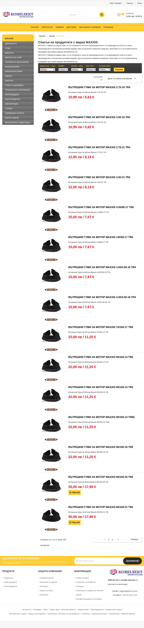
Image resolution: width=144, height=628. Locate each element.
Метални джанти (68, 609)
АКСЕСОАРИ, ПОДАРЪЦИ (17, 122)
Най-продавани (10, 586)
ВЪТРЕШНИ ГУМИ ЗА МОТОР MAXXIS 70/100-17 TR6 (100, 327)
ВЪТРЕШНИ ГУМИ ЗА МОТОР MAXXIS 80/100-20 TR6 (100, 477)
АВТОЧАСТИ (11, 43)
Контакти (44, 586)
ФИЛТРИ (9, 81)
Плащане (80, 586)
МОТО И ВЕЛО (12, 118)
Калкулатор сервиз (114, 609)
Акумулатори (82, 609)
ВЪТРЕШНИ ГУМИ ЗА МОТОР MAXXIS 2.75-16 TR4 (99, 87)
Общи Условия (82, 578)
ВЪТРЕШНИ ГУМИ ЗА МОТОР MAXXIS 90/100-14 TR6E (101, 417)
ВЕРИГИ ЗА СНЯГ (13, 57)
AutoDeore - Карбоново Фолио (94, 614)
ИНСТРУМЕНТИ (12, 99)
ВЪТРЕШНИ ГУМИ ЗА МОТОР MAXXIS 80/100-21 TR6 (100, 507)
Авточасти (26, 609)
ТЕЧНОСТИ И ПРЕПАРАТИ (17, 90)
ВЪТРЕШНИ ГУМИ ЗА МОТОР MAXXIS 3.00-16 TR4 (99, 117)
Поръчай (76, 492)
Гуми (45, 609)
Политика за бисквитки (86, 582)
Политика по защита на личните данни (90, 592)
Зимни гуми (54, 609)
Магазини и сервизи (48, 582)
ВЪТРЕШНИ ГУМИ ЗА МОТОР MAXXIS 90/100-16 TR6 (100, 447)
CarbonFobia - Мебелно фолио (122, 614)
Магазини (44, 595)
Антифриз (37, 609)
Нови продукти (10, 582)
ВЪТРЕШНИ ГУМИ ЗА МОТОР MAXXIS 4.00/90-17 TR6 (101, 207)
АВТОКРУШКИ (11, 104)
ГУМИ (7, 48)
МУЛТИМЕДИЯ (12, 94)
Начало (9, 38)
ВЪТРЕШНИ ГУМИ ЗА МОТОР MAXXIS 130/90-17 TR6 (100, 237)
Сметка (130, 3)
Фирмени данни (47, 578)
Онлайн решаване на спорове (89, 599)
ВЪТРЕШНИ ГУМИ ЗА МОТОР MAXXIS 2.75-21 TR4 (99, 147)
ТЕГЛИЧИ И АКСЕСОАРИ (17, 62)
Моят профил (116, 3)
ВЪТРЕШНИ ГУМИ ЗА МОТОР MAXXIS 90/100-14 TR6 (100, 357)
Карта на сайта (46, 590)
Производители (97, 609)
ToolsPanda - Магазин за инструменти (63, 614)
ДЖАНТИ (9, 53)
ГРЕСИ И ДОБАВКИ (14, 85)
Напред (135, 539)
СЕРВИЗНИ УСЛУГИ (14, 113)
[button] (129, 14)
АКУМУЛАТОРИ (12, 67)
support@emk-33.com (128, 591)
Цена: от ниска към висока (122, 78)
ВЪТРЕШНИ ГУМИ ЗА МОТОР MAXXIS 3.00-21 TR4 (99, 177)
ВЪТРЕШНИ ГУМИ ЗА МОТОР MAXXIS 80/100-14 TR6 (100, 387)
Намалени (8, 578)
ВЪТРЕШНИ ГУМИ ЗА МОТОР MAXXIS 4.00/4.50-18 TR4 (102, 267)
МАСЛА (8, 76)
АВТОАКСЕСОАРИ (13, 71)
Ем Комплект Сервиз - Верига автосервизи (27, 614)
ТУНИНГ (9, 108)
